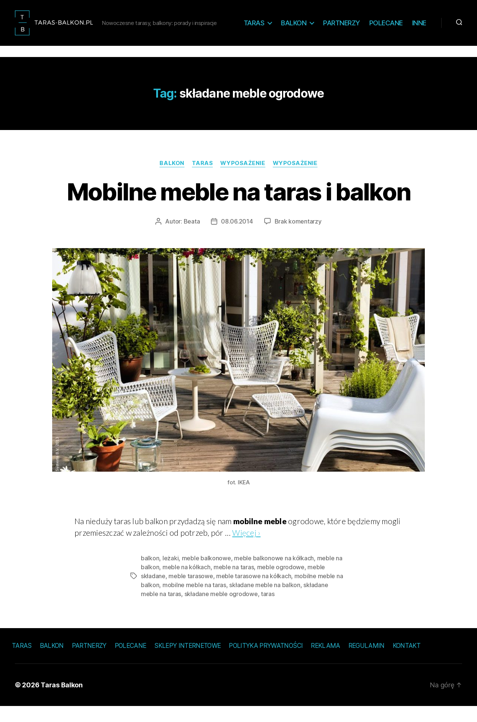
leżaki (170, 573)
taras (268, 609)
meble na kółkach (186, 582)
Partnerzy (365, 25)
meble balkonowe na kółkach (274, 573)
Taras (277, 25)
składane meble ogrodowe (221, 609)
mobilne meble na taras (194, 600)
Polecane (409, 25)
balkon (150, 573)
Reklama (325, 661)
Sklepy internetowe (187, 661)
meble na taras (234, 582)
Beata (192, 237)
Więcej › (246, 548)
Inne (419, 36)
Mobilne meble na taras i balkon (239, 207)
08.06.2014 (237, 237)
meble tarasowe (190, 591)
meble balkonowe (206, 573)
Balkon (317, 25)
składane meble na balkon (264, 600)
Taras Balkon (62, 700)
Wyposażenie (242, 178)
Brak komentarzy (298, 237)
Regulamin (366, 661)
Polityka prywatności (266, 661)
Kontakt (406, 661)
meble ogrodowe (280, 582)
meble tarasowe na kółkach (253, 591)
